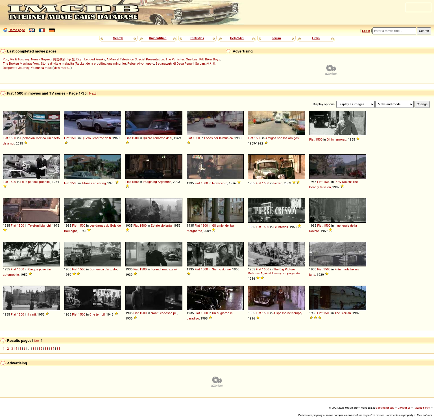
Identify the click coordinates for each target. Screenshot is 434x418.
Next (92, 93)
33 (46, 349)
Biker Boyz (212, 59)
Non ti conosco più (164, 313)
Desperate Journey (16, 68)
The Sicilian (343, 313)
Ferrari (277, 183)
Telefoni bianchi (39, 225)
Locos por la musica (218, 138)
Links (316, 38)
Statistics (197, 38)
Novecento (219, 183)
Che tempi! (97, 314)
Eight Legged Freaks (90, 59)
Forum (276, 38)
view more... (62, 68)
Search (118, 38)
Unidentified (158, 38)
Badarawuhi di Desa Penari (174, 63)
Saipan (200, 63)
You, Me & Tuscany (16, 59)
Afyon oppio (145, 63)
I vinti (32, 314)
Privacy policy (422, 407)
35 (58, 349)
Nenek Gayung (41, 59)
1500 (12, 138)
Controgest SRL (385, 407)
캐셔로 (211, 63)
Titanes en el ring (94, 183)
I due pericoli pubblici (35, 182)
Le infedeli (280, 227)
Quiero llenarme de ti (96, 138)
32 (40, 349)
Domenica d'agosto (103, 269)
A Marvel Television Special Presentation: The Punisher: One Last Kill (155, 59)
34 (52, 349)
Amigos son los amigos (282, 138)
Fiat (5, 138)
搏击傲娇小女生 (64, 59)
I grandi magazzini (164, 269)
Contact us (404, 407)
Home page (16, 30)
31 (34, 349)
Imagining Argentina (157, 182)
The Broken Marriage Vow (21, 63)
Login (366, 31)
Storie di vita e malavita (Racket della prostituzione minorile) (83, 63)
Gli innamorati (336, 139)
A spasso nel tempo (287, 313)
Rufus (131, 63)
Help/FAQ (236, 38)
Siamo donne (221, 269)
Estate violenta (161, 225)
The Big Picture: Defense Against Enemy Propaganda (274, 271)
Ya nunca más (41, 68)
